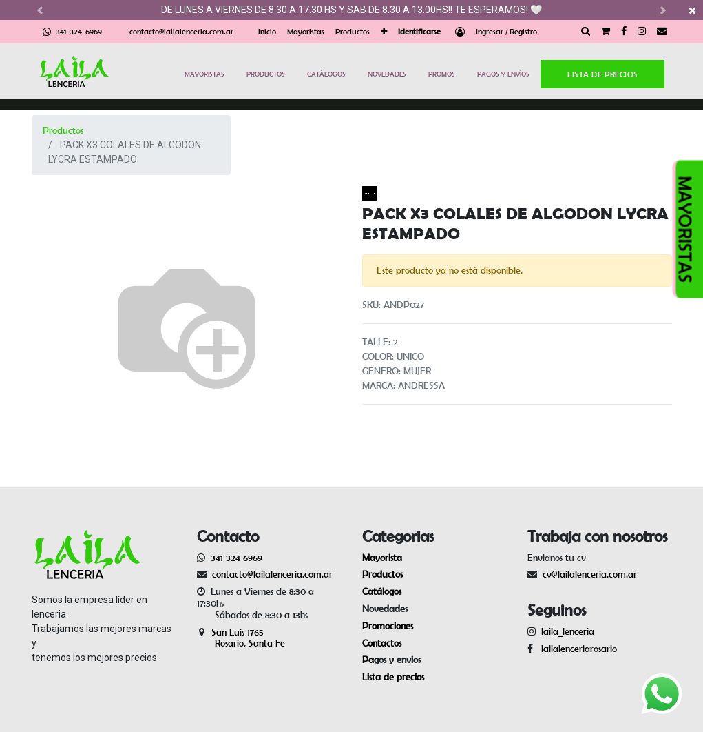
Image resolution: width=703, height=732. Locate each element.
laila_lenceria (567, 631)
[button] (383, 31)
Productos (63, 130)
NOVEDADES (387, 74)
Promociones (387, 625)
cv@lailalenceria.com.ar (590, 574)
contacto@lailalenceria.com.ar (181, 31)
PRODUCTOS (265, 74)
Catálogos (381, 591)
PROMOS (441, 74)
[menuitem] (267, 31)
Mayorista (382, 557)
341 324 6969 (236, 557)
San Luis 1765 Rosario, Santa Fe (241, 638)
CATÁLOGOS (326, 74)
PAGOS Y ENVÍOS (503, 74)
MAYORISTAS (204, 74)
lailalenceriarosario (576, 648)
